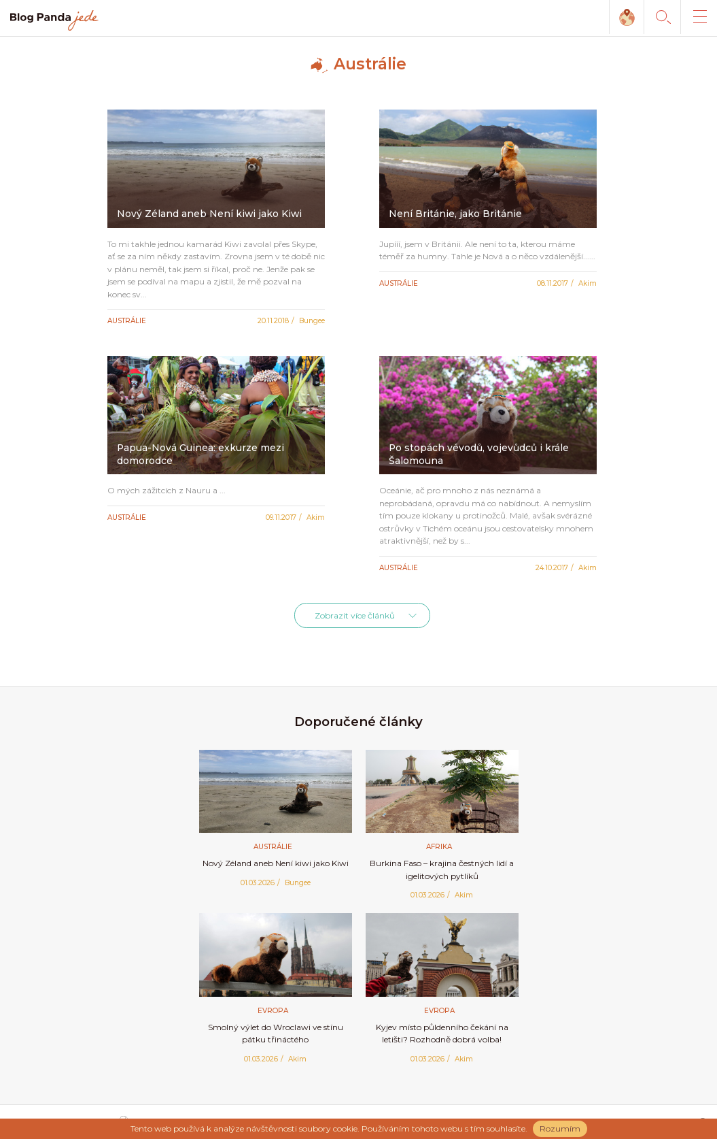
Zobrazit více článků (355, 615)
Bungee (312, 320)
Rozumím (560, 1128)
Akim (587, 283)
